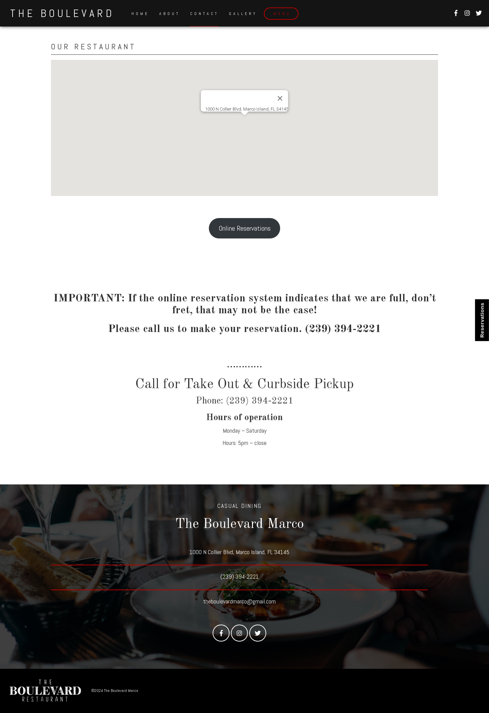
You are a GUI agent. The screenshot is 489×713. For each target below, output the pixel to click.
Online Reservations (245, 228)
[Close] (280, 98)
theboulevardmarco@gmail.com (239, 601)
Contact (204, 13)
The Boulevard (62, 13)
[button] (244, 121)
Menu (282, 13)
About (169, 13)
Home (140, 13)
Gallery (243, 13)
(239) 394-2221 (239, 576)
